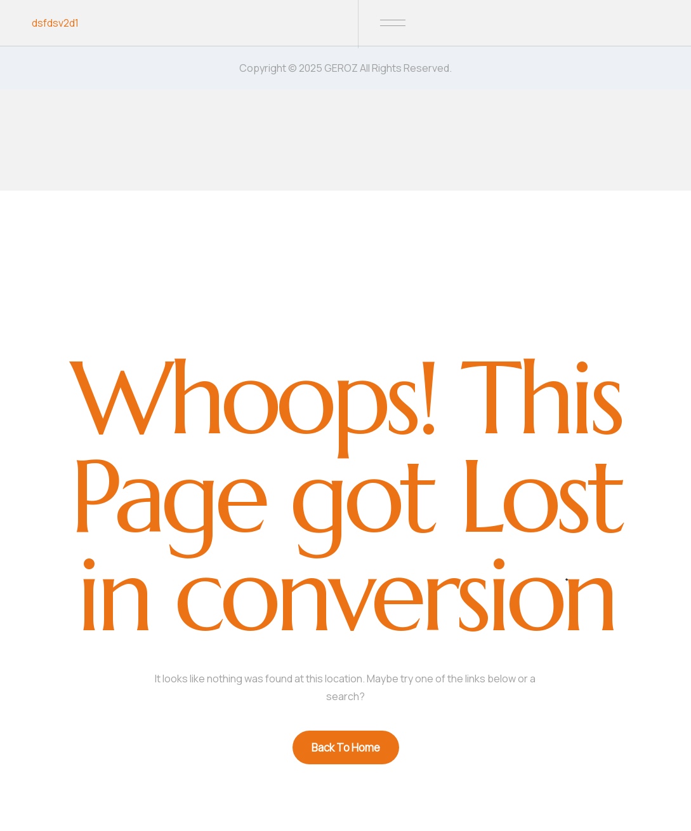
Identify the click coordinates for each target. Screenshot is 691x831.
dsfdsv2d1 (55, 23)
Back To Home (346, 747)
